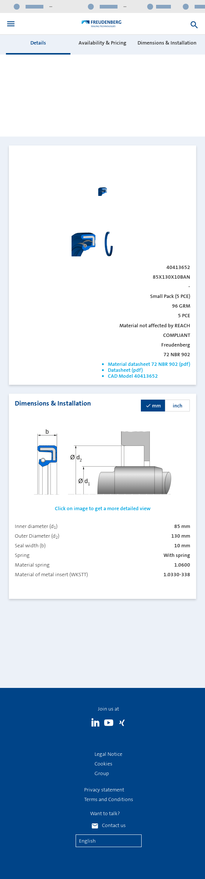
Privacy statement (104, 789)
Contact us (114, 825)
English (87, 841)
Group (102, 773)
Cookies (103, 763)
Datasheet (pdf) (125, 370)
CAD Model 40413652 (133, 376)
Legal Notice (108, 754)
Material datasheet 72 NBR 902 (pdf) (149, 364)
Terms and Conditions (108, 799)
